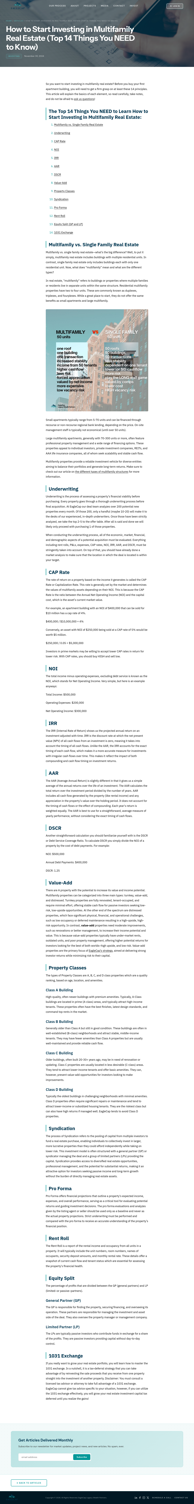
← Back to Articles (29, 1483)
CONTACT (119, 5)
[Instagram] (143, 1497)
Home (9, 21)
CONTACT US (181, 1497)
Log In (175, 6)
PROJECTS (90, 5)
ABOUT (75, 5)
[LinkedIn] (136, 1497)
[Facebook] (140, 1497)
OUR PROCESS (57, 5)
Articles (18, 21)
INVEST (134, 5)
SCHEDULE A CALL (161, 1497)
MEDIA (105, 5)
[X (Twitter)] (147, 1497)
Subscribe (82, 1457)
